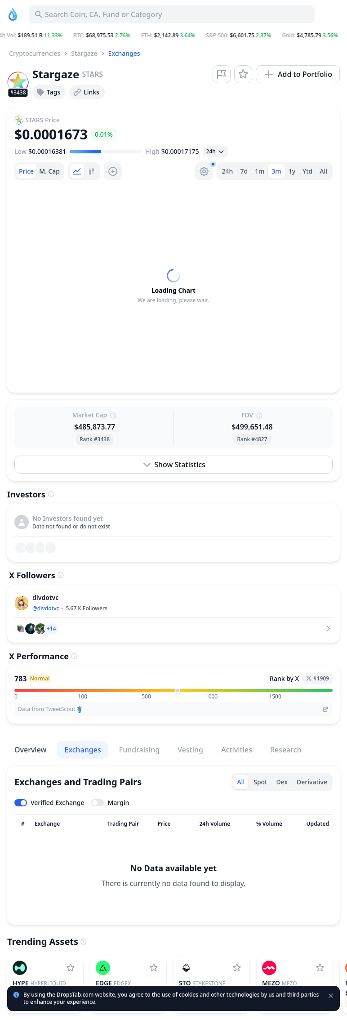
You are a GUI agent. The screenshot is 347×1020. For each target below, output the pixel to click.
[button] (173, 35)
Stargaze (84, 53)
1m (259, 171)
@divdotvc (45, 608)
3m (276, 171)
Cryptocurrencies (34, 53)
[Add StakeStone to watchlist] (237, 968)
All (323, 171)
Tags (48, 92)
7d (244, 171)
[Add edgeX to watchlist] (154, 968)
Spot (260, 782)
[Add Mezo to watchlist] (320, 968)
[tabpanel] (173, 286)
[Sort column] (22, 824)
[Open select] (215, 151)
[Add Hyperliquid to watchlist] (70, 968)
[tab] (26, 171)
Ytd (307, 171)
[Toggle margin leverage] (110, 802)
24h (227, 171)
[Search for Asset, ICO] (172, 14)
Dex (282, 782)
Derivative (312, 782)
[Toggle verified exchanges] (49, 802)
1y (292, 171)
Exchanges (124, 53)
